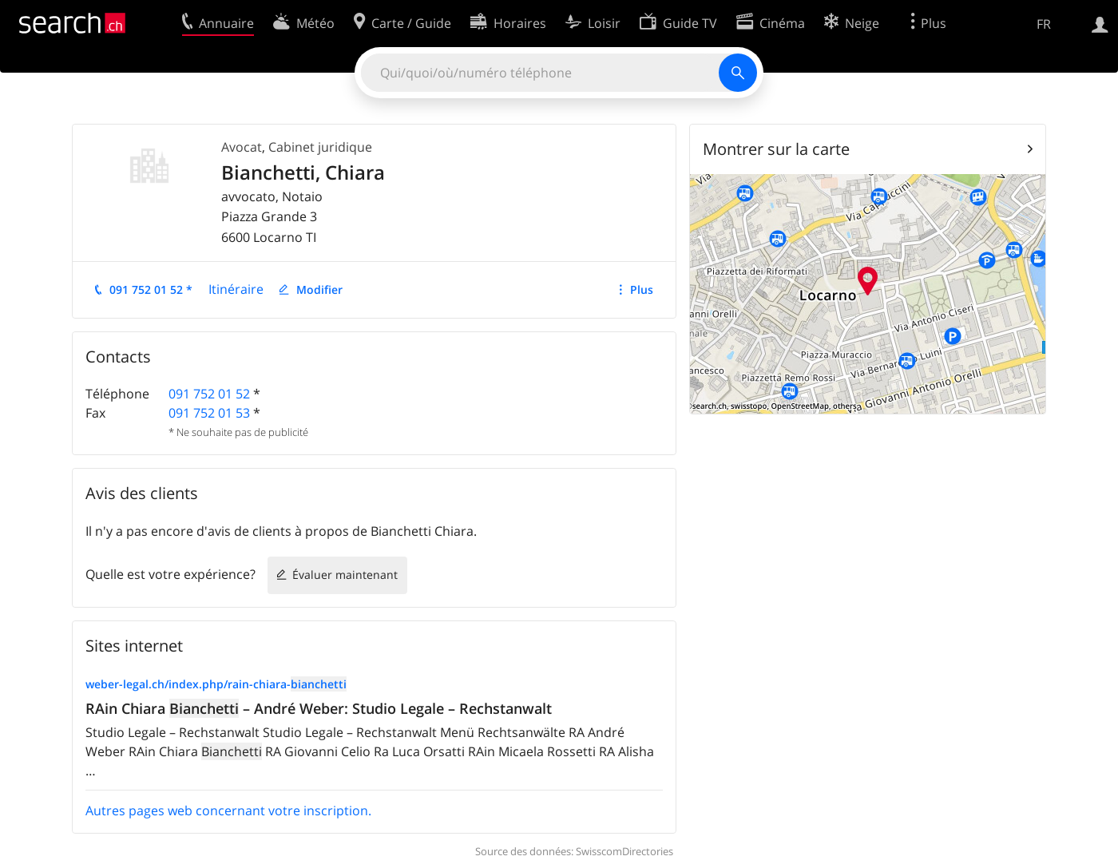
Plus (641, 289)
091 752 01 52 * (150, 289)
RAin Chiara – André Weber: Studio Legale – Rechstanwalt (318, 708)
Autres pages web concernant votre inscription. (228, 810)
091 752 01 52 (209, 393)
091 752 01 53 (209, 413)
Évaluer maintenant (345, 574)
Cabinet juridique (320, 147)
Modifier (319, 289)
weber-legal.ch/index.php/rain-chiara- (216, 684)
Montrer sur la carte (776, 149)
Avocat (241, 147)
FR (1044, 24)
